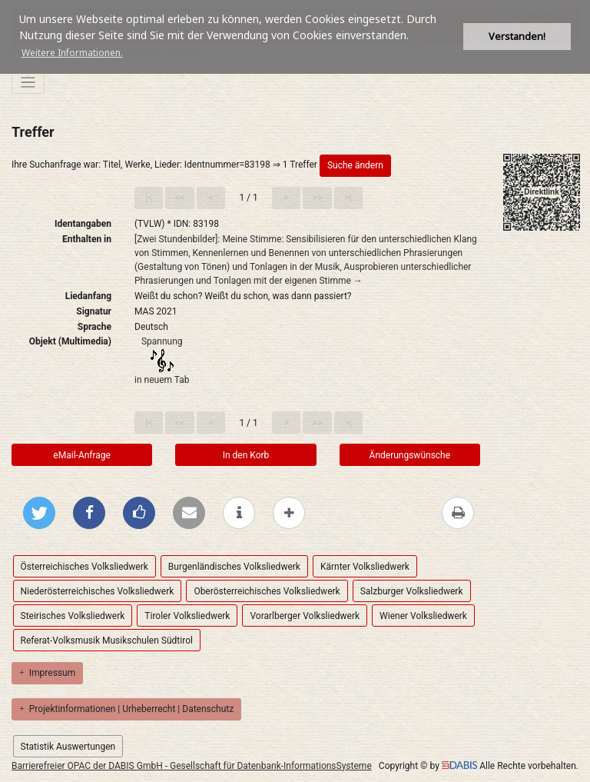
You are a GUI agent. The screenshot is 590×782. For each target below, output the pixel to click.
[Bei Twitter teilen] (39, 513)
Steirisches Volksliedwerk (73, 616)
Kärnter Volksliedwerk (364, 566)
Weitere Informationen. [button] (72, 52)
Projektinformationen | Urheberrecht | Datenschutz (126, 709)
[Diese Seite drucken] (458, 513)
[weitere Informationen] (239, 513)
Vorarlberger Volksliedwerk (305, 616)
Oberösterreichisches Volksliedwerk (267, 591)
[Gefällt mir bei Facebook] (139, 513)
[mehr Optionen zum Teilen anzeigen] (289, 513)
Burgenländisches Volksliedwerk (234, 566)
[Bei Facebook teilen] (89, 513)
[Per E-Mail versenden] (189, 513)
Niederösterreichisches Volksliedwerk (97, 591)
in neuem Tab (162, 379)
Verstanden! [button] (517, 36)
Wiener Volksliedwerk (423, 616)
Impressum (47, 672)
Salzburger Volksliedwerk (411, 591)
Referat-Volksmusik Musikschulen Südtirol (107, 640)
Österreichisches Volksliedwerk (84, 566)
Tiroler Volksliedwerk (187, 616)
